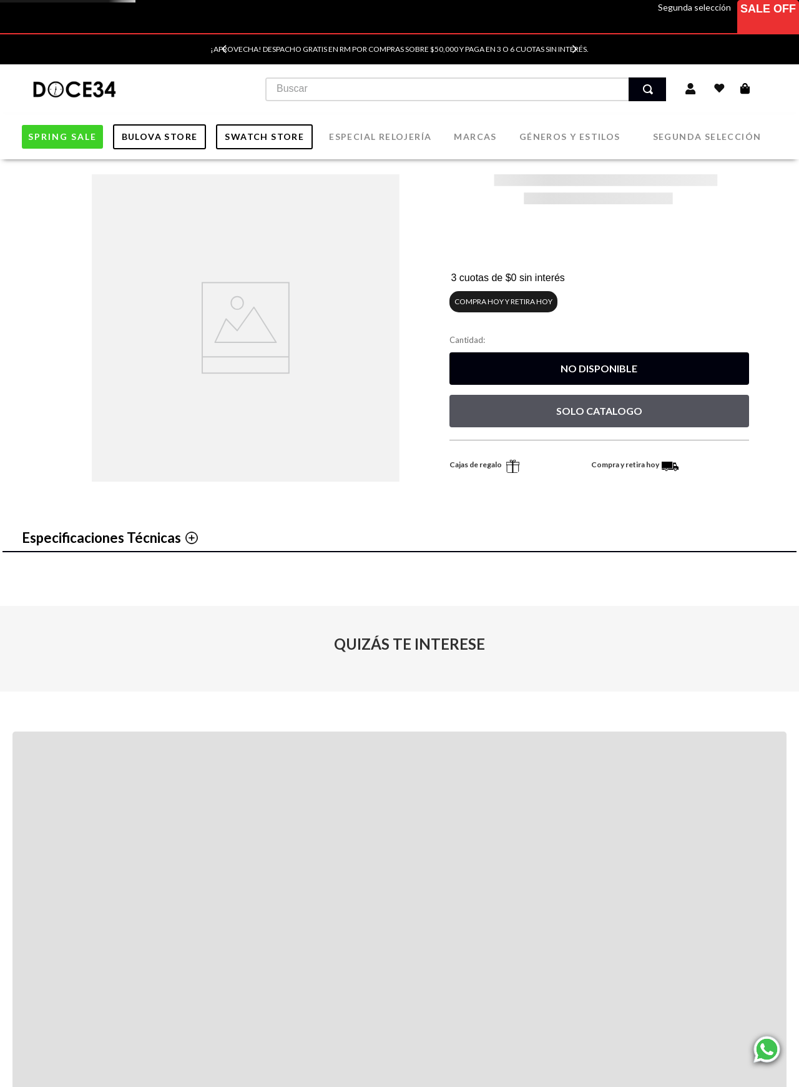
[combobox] (452, 89)
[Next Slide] (574, 49)
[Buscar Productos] (643, 89)
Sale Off (768, 8)
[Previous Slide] (224, 49)
